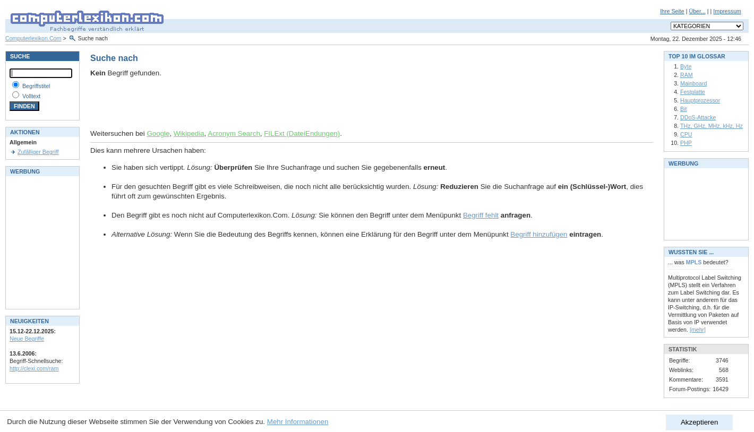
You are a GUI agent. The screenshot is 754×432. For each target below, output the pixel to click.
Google (158, 133)
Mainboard (693, 83)
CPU (686, 134)
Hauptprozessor (700, 100)
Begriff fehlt (481, 215)
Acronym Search (234, 133)
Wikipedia (189, 133)
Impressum (727, 11)
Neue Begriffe (27, 338)
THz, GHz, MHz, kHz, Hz (711, 126)
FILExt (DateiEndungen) (302, 133)
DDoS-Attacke (698, 117)
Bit (683, 109)
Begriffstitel (36, 86)
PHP (686, 143)
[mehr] (698, 329)
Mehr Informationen (298, 422)
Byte (685, 66)
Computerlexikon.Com (33, 38)
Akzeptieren (699, 422)
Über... (697, 11)
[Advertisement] (214, 103)
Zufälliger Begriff (38, 152)
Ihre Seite (672, 11)
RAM (686, 75)
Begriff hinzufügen (538, 234)
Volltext (31, 96)
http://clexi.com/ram (34, 368)
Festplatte (692, 92)
